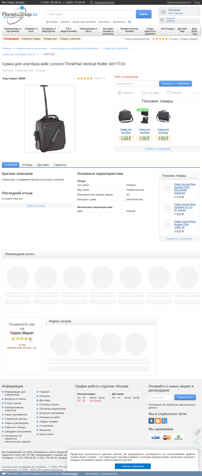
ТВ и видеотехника (69, 30)
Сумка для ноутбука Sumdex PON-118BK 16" (185, 224)
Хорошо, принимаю (133, 466)
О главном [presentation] (10, 164)
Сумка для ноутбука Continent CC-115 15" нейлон (185, 207)
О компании (46, 425)
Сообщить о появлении (175, 83)
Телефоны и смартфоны (48, 30)
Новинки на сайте (49, 417)
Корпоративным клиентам (14, 409)
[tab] (10, 164)
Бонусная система (84, 21)
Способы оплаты (49, 404)
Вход (197, 2)
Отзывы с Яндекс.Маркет (183, 38)
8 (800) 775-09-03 (75, 2)
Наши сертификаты (16, 414)
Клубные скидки (31, 38)
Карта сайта (46, 434)
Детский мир (182, 30)
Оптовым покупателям (52, 408)
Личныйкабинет (167, 19)
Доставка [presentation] (43, 164)
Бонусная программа (51, 413)
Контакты (104, 21)
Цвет (80, 211)
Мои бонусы (92, 473)
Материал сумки (86, 199)
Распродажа (11, 38)
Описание (7, 70)
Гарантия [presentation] (60, 164)
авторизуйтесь (109, 473)
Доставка (52, 21)
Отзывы (40, 70)
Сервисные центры (16, 418)
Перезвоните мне (104, 2)
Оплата (65, 21)
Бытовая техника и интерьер (108, 31)
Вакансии (119, 21)
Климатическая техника (129, 30)
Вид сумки (83, 189)
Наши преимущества (137, 38)
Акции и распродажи (17, 423)
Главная (6, 48)
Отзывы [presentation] (27, 164)
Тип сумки (83, 184)
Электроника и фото (88, 30)
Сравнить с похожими (157, 148)
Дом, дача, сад (195, 31)
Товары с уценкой (70, 38)
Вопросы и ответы (15, 398)
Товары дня (50, 38)
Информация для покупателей (15, 393)
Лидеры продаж (48, 421)
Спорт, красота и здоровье (150, 31)
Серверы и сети (31, 30)
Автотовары (168, 28)
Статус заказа (13, 403)
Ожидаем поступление (18, 431)
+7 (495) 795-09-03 (50, 2)
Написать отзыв (36, 205)
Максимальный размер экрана (95, 194)
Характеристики (24, 70)
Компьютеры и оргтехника (12, 30)
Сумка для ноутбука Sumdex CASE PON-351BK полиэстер (185, 188)
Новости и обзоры (15, 427)
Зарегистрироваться (179, 2)
